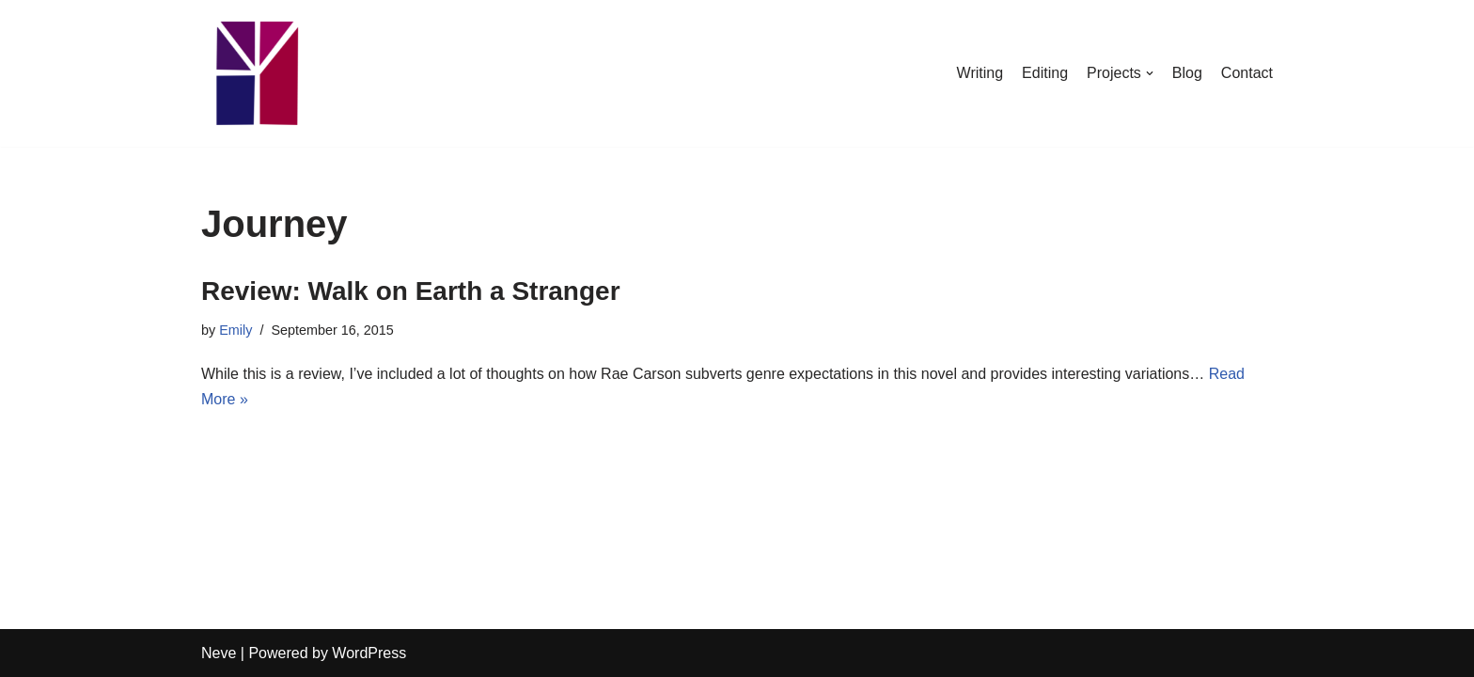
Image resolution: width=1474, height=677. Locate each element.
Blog (1187, 73)
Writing (980, 73)
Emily (235, 330)
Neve (218, 653)
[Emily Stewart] (257, 73)
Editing (1045, 73)
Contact (1247, 73)
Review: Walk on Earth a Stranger (410, 291)
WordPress (369, 653)
